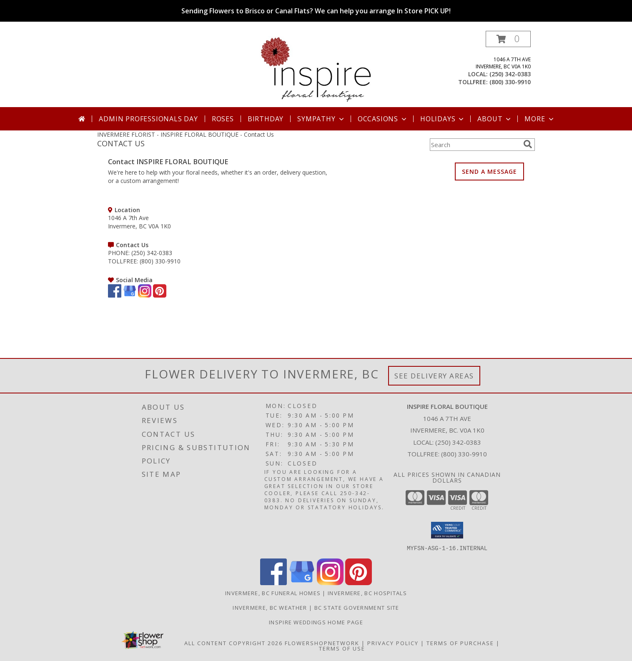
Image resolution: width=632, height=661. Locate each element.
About (494, 118)
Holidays (442, 118)
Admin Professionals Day (148, 118)
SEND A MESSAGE (489, 171)
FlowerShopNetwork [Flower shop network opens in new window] (322, 642)
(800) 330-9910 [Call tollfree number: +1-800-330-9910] (510, 82)
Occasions (383, 118)
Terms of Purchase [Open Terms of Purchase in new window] (460, 642)
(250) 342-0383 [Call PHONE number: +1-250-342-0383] (151, 253)
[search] (527, 144)
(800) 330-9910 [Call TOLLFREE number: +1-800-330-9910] (160, 261)
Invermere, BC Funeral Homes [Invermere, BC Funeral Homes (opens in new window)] (273, 592)
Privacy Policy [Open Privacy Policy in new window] (393, 642)
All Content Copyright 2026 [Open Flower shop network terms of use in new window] (233, 642)
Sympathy (321, 118)
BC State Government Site (356, 607)
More (539, 118)
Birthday (265, 118)
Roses (223, 118)
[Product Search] (474, 144)
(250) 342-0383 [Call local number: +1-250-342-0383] (510, 74)
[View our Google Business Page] (129, 295)
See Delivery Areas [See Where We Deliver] (434, 376)
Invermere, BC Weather (270, 607)
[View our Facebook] (114, 295)
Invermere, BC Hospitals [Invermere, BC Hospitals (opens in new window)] (367, 592)
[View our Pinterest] (159, 295)
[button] (508, 39)
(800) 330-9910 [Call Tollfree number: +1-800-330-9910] (464, 454)
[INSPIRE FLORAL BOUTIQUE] (316, 69)
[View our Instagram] (144, 295)
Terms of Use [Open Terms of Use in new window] (342, 648)
